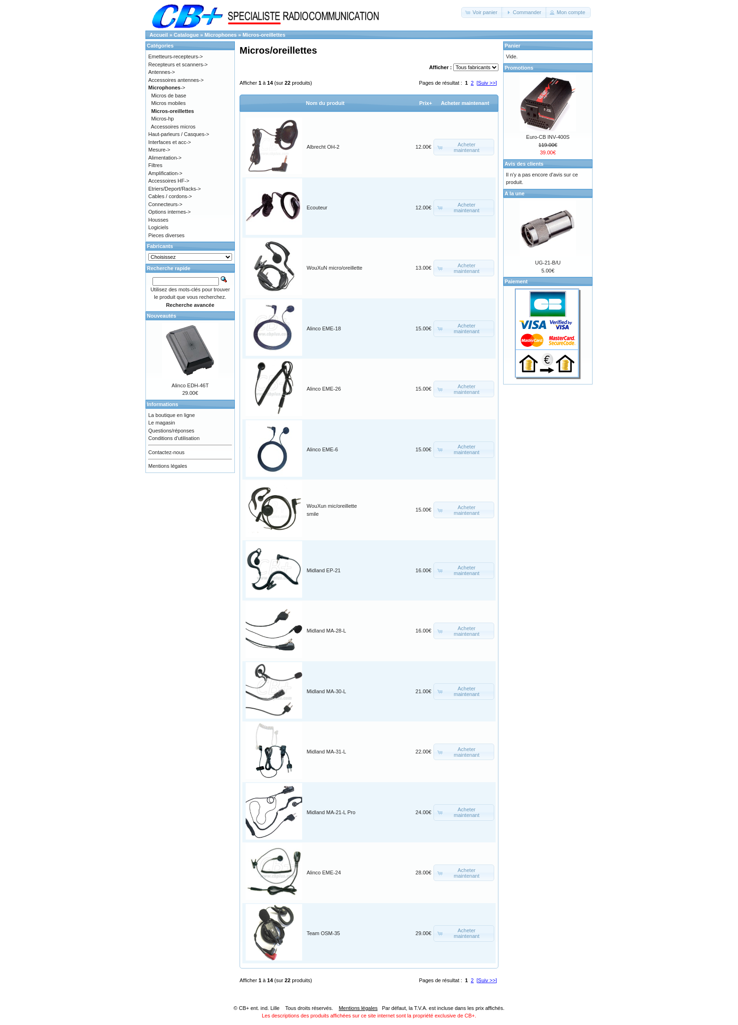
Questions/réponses (171, 430)
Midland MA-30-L (326, 691)
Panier (513, 45)
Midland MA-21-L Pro (331, 812)
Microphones (221, 35)
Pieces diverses (166, 235)
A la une (514, 193)
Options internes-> (169, 212)
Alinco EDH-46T (190, 385)
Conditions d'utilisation (174, 438)
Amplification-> (165, 173)
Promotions (519, 68)
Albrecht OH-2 (323, 147)
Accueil (159, 35)
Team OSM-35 (323, 933)
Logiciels (158, 227)
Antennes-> (161, 72)
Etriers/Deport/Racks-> (174, 189)
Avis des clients (524, 164)
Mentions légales (167, 466)
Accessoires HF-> (168, 181)
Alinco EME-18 (324, 328)
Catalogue (186, 35)
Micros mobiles (168, 103)
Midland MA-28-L (326, 630)
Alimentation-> (165, 157)
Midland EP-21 (324, 570)
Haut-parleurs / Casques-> (178, 134)
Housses (158, 220)
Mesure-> (159, 149)
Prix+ (425, 103)
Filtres (155, 165)
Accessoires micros (173, 126)
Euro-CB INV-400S (548, 137)
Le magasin (161, 422)
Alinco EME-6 (322, 449)
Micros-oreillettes (263, 35)
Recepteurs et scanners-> (178, 64)
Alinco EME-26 (324, 389)
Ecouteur (317, 207)
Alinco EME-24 (324, 872)
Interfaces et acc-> (169, 142)
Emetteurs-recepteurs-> (175, 56)
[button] (482, 12)
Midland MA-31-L (326, 751)
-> (166, 87)
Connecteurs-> (165, 204)
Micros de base (168, 95)
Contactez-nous (166, 452)
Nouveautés (161, 316)
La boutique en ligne (171, 415)
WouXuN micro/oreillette (334, 268)
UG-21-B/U (548, 262)
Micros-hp (162, 118)
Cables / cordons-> (170, 196)
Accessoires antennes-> (176, 80)
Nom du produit (325, 103)
